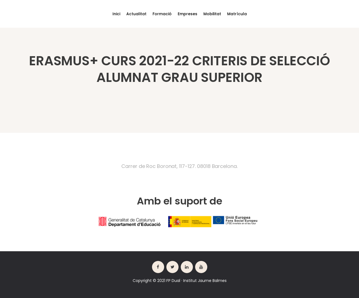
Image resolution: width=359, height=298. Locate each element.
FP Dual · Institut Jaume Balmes (196, 280)
